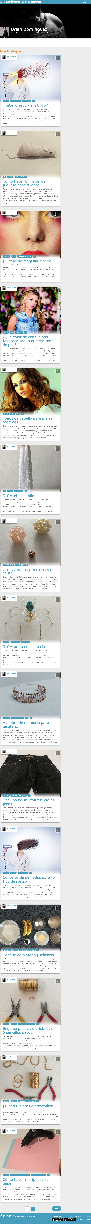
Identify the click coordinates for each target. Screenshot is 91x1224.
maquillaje (6, 256)
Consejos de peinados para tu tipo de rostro (29, 879)
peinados (13, 872)
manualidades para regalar (26, 1023)
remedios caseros (15, 100)
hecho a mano (25, 642)
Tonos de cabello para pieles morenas (27, 420)
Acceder (83, 2)
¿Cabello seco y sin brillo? (25, 105)
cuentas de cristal (8, 564)
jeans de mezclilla (16, 795)
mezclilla (6, 795)
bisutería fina (15, 642)
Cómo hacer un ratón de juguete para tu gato (24, 183)
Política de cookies (84, 1219)
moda (13, 256)
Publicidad (87, 1216)
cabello (6, 100)
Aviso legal (69, 1216)
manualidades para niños (38, 1174)
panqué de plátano (29, 950)
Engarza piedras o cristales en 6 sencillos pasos (29, 1030)
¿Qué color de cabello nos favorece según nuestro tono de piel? (28, 341)
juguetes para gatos (21, 176)
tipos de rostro (23, 872)
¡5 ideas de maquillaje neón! (28, 261)
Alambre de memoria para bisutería (26, 724)
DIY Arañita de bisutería (24, 646)
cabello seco (26, 100)
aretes (10, 491)
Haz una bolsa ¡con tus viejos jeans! (28, 802)
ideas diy (14, 1023)
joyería (18, 564)
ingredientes (7, 950)
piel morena (19, 332)
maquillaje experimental (24, 256)
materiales (6, 717)
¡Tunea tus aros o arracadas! (28, 1105)
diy (4, 176)
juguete (10, 176)
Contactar (78, 1216)
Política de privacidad (57, 1216)
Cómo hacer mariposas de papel (26, 1181)
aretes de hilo (19, 491)
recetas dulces (17, 950)
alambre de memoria (17, 717)
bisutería (6, 1023)
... (33, 100)
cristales (6, 642)
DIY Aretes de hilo (18, 495)
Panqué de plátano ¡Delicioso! (29, 954)
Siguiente (56, 1208)
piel (12, 332)
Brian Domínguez (11, 56)
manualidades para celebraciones (20, 1174)
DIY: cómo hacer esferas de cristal (27, 571)
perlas (25, 564)
